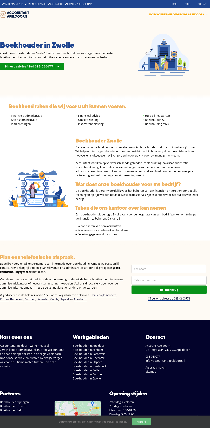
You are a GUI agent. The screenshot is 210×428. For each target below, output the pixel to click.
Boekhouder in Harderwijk (90, 366)
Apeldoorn (80, 299)
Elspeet (64, 299)
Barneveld (16, 299)
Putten (4, 299)
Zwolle (54, 299)
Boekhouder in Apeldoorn (89, 346)
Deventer (43, 299)
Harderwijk (98, 295)
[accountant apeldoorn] (14, 13)
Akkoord (141, 421)
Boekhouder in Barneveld (89, 354)
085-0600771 (154, 356)
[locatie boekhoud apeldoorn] (78, 402)
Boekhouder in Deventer (88, 358)
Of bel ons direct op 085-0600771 (169, 298)
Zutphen (29, 299)
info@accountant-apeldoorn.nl (165, 361)
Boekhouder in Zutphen (88, 374)
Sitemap (151, 371)
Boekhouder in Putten (87, 370)
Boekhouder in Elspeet (87, 362)
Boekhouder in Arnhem (88, 350)
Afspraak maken (156, 367)
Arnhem (111, 295)
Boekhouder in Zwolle (87, 378)
